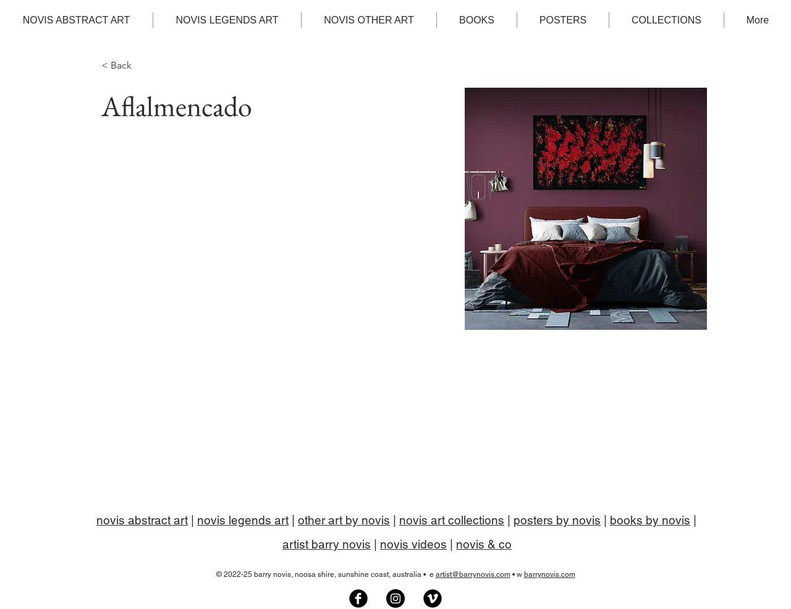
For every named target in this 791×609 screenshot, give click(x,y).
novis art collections (451, 520)
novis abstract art (142, 520)
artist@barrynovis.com (473, 574)
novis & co (484, 544)
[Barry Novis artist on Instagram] (395, 598)
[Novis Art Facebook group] (358, 598)
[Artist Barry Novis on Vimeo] (432, 598)
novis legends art (243, 520)
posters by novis (557, 520)
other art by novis (344, 520)
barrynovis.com (549, 574)
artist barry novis (326, 544)
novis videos (413, 544)
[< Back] (125, 66)
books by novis (650, 520)
